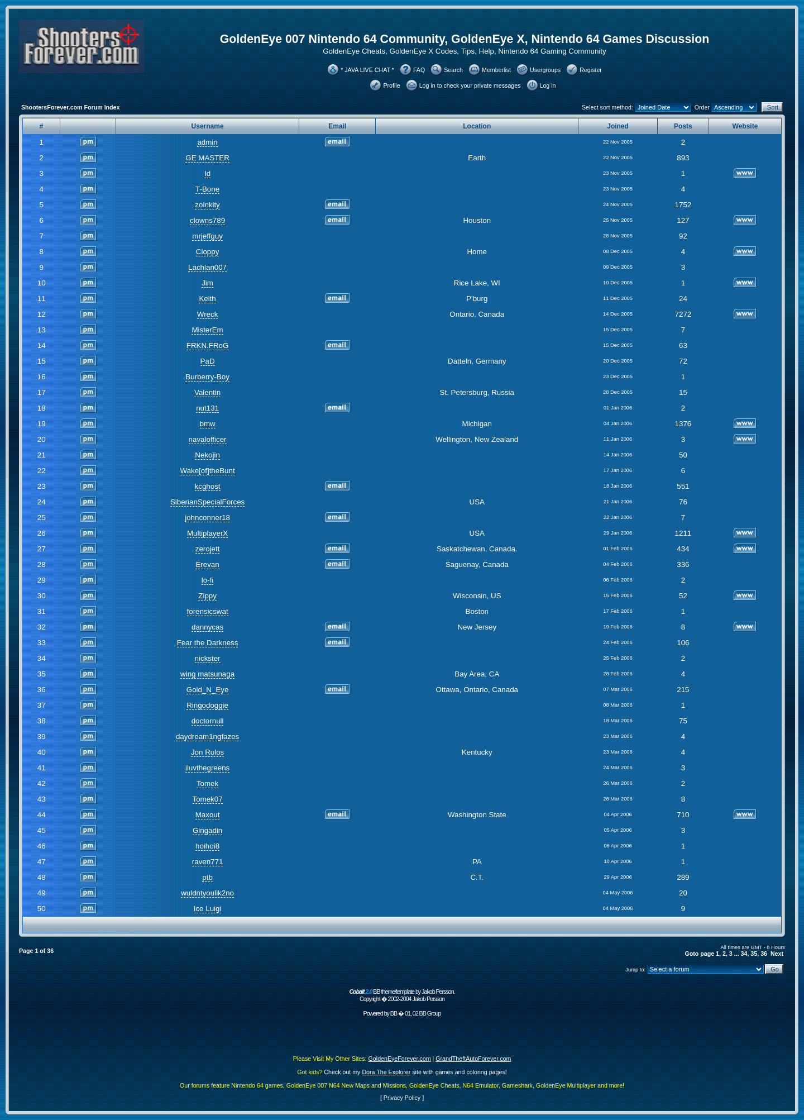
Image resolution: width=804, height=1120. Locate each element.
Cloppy (207, 251)
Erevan (207, 564)
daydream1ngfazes (207, 736)
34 (744, 953)
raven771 (207, 861)
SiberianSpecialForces (207, 502)
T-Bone (207, 189)
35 (753, 953)
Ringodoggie (207, 705)
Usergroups (545, 69)
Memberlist (496, 69)
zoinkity (207, 205)
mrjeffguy (207, 236)
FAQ (419, 69)
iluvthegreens (207, 768)
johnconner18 (207, 517)
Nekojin (207, 455)
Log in (548, 85)
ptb (207, 877)
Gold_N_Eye (207, 689)
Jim (207, 283)
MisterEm (207, 330)
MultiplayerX (207, 533)
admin (207, 142)
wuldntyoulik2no (207, 893)
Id (207, 173)
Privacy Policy (402, 1097)
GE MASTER (207, 158)
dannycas (207, 627)
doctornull (208, 721)
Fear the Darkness (207, 642)
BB (393, 1013)
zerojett (207, 549)
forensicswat (207, 611)
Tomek (207, 783)
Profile (391, 85)
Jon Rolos (207, 752)
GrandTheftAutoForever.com (473, 1058)
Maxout (207, 815)
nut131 (207, 408)
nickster (208, 658)
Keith (207, 298)
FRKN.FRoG (207, 345)
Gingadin (207, 830)
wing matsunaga (207, 674)
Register (591, 69)
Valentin (207, 392)
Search (453, 69)
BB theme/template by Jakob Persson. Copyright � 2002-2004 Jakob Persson (401, 995)
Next (776, 953)
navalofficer (208, 439)
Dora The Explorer (386, 1072)
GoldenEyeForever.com (399, 1058)
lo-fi (207, 580)
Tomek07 (208, 799)
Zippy (207, 596)
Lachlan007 (207, 267)
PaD (207, 361)
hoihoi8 (207, 846)
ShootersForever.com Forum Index (70, 107)
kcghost (208, 486)
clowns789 (207, 220)
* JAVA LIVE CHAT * (367, 69)
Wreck (207, 314)
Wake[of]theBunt (207, 470)
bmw (208, 424)
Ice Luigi (208, 908)
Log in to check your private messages (470, 85)
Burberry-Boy (207, 377)
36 (763, 953)
